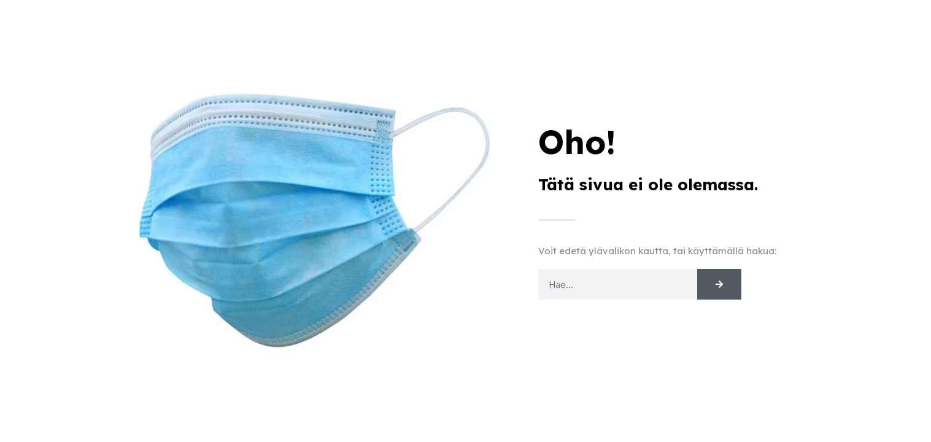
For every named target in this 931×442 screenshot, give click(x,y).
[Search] (719, 284)
